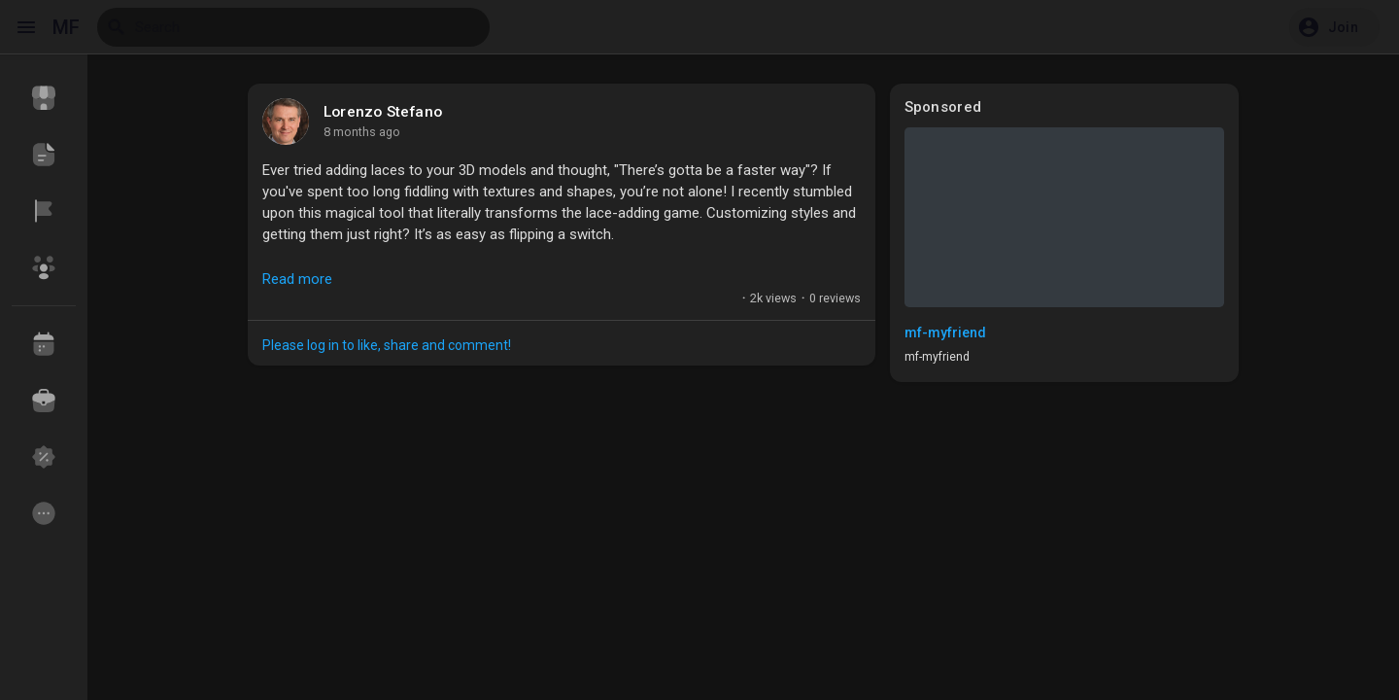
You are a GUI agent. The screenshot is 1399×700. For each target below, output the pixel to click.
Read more (297, 279)
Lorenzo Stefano (383, 112)
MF (66, 27)
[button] (1334, 27)
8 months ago (362, 131)
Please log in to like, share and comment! (386, 345)
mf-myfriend (945, 332)
